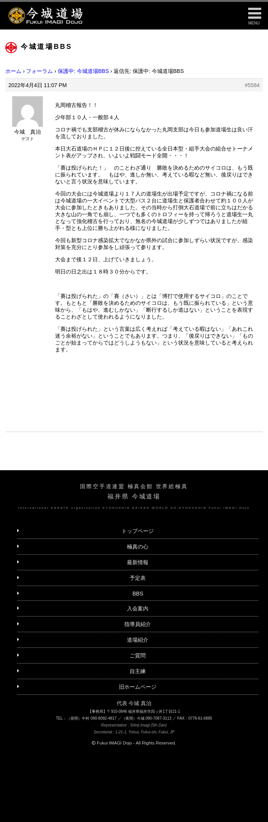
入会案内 (137, 608)
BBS (137, 594)
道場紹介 (137, 640)
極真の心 (137, 547)
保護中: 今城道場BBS (83, 71)
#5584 (252, 85)
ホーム (13, 71)
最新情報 (137, 562)
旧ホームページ (137, 687)
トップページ (138, 531)
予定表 (138, 578)
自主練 (138, 671)
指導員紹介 (137, 624)
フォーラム (39, 71)
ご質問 (138, 655)
